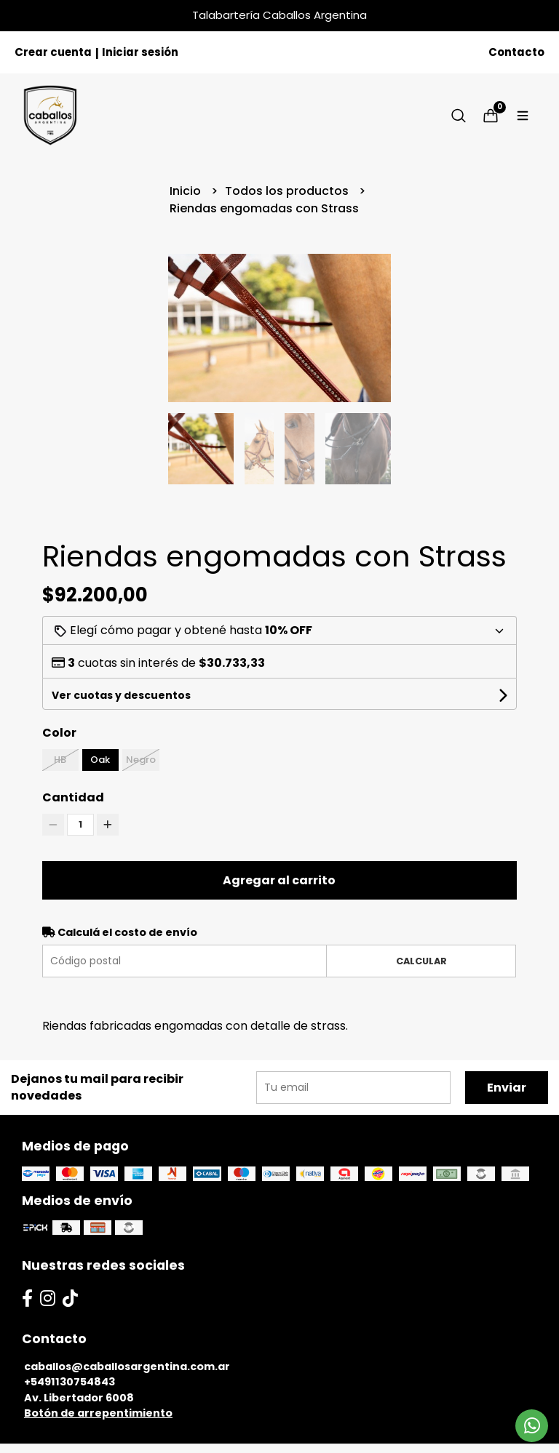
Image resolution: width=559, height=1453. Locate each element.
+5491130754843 (69, 1381)
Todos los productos (288, 191)
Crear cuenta (53, 52)
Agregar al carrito (279, 880)
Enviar (506, 1087)
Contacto (516, 52)
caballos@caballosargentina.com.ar (127, 1366)
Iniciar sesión (140, 52)
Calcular (421, 961)
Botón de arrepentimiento (98, 1413)
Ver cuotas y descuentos (121, 695)
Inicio (187, 191)
